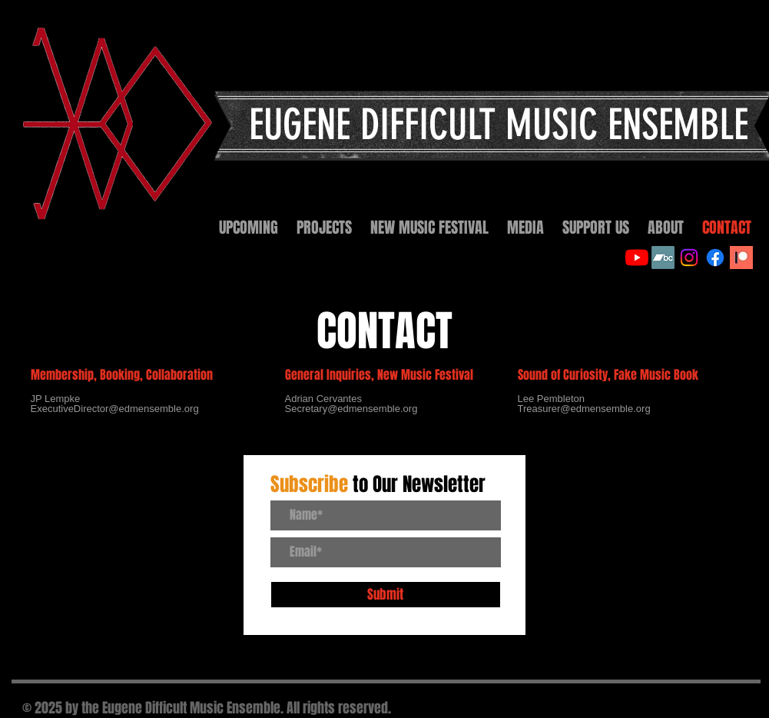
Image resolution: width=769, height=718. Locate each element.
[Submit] (385, 594)
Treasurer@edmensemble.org (584, 408)
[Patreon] (741, 257)
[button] (324, 227)
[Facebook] (715, 257)
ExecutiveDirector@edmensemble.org (115, 408)
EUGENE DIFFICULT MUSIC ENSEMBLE (498, 125)
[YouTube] (636, 257)
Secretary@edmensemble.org (351, 408)
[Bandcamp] (663, 257)
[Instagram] (689, 257)
